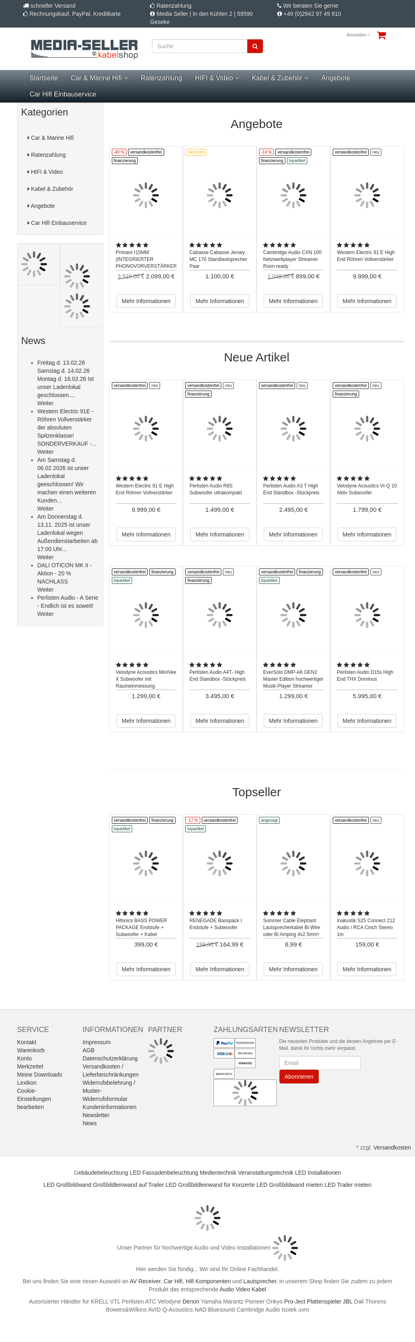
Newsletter (96, 1115)
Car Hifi (173, 1281)
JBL (348, 1301)
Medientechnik (218, 1172)
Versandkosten (392, 1147)
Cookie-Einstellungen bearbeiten (34, 1099)
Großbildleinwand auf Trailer (128, 1185)
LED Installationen (318, 1172)
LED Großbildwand (67, 1185)
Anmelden (358, 34)
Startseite (43, 78)
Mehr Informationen (146, 301)
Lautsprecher (260, 1281)
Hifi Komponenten (208, 1281)
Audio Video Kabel (243, 1289)
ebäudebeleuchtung (103, 1172)
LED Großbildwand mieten (290, 1185)
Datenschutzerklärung (110, 1058)
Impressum (97, 1042)
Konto (24, 1058)
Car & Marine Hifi (99, 78)
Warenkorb (31, 1050)
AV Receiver (145, 1281)
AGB (89, 1050)
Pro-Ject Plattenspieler (312, 1301)
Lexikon (26, 1082)
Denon (191, 1301)
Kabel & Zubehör (280, 78)
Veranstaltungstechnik (265, 1172)
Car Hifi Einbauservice (63, 94)
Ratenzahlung (161, 78)
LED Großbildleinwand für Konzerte (210, 1185)
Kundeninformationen (110, 1107)
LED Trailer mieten (348, 1185)
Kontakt (26, 1042)
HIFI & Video (217, 78)
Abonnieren (299, 1076)
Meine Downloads (39, 1074)
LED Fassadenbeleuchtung (164, 1172)
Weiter (45, 403)
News (90, 1123)
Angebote (335, 78)
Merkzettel (30, 1066)
